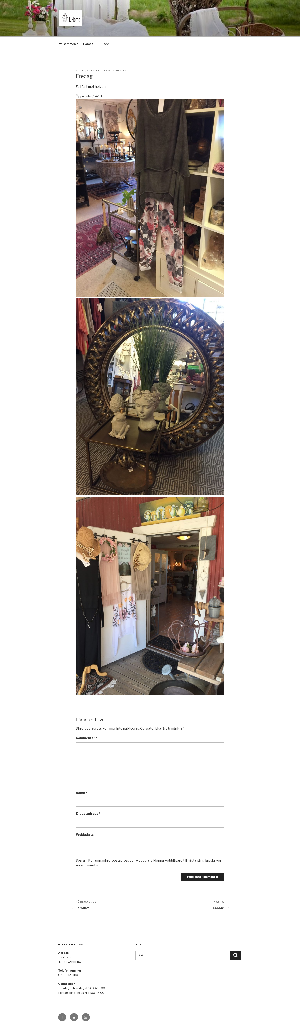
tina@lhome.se (113, 70)
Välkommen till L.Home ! (76, 44)
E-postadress (88, 814)
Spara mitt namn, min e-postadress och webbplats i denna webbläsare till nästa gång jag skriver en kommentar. (148, 863)
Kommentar (86, 738)
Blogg (105, 44)
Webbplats (85, 835)
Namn (81, 793)
